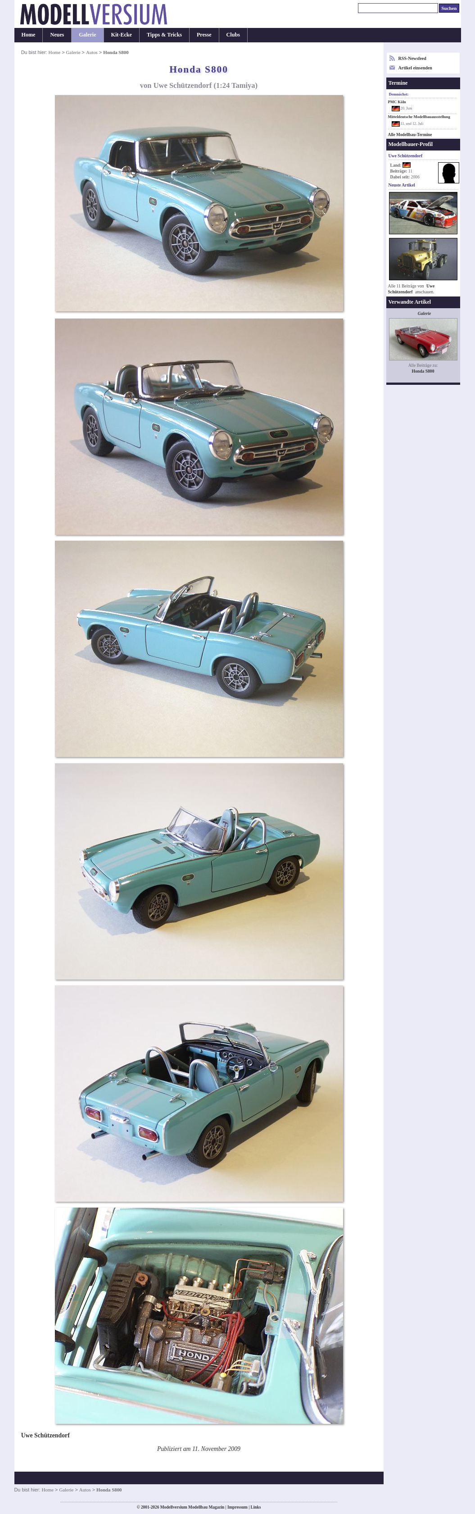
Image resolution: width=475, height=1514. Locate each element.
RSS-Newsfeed (412, 58)
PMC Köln (397, 102)
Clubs (233, 35)
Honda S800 (423, 371)
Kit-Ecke (121, 35)
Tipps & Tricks (164, 35)
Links (256, 1507)
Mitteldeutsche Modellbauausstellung (419, 116)
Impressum (237, 1507)
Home (29, 35)
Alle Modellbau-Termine (410, 134)
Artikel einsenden (415, 67)
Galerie (87, 35)
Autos (92, 52)
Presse (204, 35)
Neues (57, 35)
